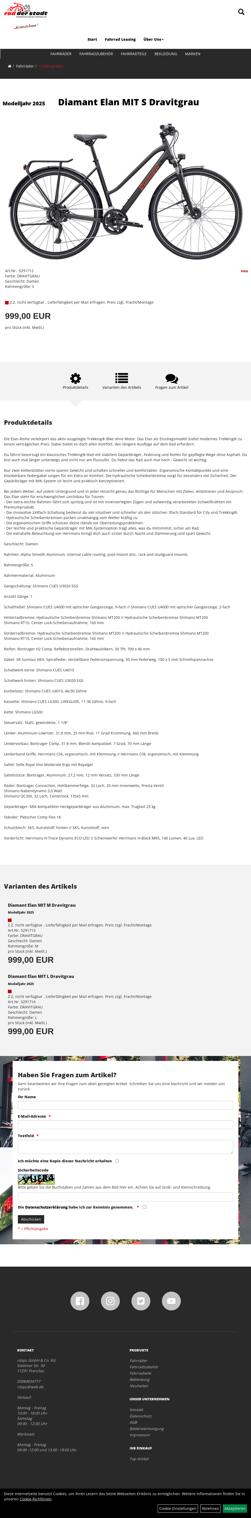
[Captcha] (125, 1197)
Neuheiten (139, 1385)
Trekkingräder (51, 66)
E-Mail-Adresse (32, 1116)
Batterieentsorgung (147, 1428)
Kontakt (136, 1409)
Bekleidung (166, 53)
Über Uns (154, 39)
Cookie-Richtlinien (36, 1498)
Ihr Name (27, 1096)
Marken (193, 53)
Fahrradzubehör (96, 53)
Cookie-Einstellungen (177, 1508)
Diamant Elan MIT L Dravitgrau (41, 976)
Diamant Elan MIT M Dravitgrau (42, 905)
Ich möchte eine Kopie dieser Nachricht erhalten (65, 1160)
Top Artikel (139, 1458)
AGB (133, 1422)
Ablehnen (210, 1508)
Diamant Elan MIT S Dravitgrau (128, 102)
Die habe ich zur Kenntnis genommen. (76, 1207)
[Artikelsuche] (241, 12)
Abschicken (31, 1219)
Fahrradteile (134, 53)
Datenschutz (141, 1415)
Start (92, 39)
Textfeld (26, 1135)
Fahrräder (60, 53)
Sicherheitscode (33, 1170)
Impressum (140, 1434)
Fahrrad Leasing (120, 39)
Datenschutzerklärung (46, 1207)
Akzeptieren (234, 1508)
